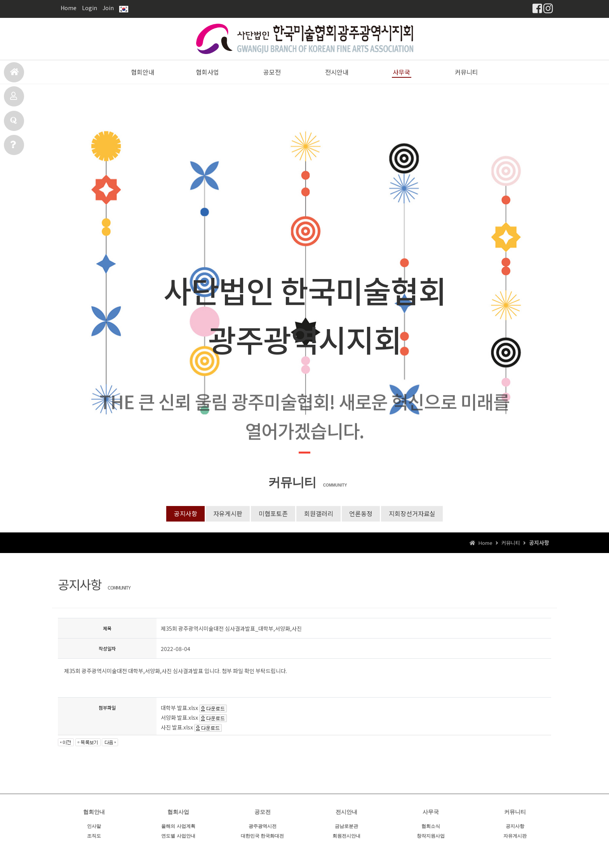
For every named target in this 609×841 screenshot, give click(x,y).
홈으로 (14, 75)
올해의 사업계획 (178, 826)
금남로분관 (346, 826)
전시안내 (13, 124)
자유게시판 (227, 513)
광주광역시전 (263, 826)
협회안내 (142, 72)
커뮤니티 (466, 72)
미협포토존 (272, 513)
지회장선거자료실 (413, 513)
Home (69, 8)
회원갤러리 (318, 513)
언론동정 (361, 513)
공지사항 (184, 513)
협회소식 (430, 826)
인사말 (94, 826)
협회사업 (207, 72)
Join (108, 8)
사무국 (13, 148)
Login (89, 8)
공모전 (13, 99)
